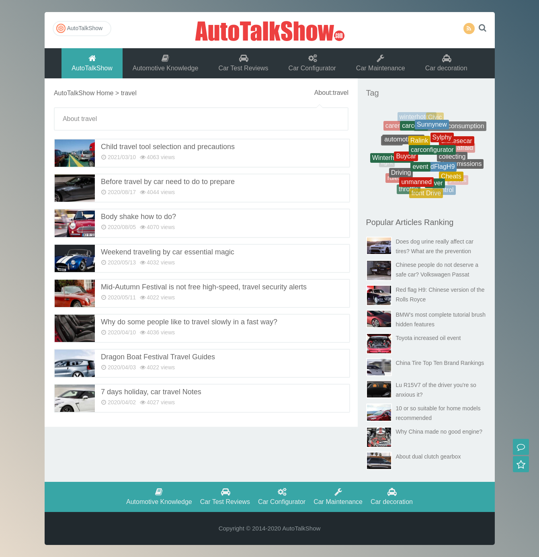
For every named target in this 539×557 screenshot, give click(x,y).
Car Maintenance (380, 63)
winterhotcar (417, 118)
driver (435, 185)
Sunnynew (432, 127)
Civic (435, 118)
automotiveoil (403, 142)
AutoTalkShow (270, 30)
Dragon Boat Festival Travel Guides (158, 357)
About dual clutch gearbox (428, 456)
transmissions (462, 165)
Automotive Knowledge (166, 63)
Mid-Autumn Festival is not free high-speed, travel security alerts (204, 287)
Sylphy (442, 140)
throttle (408, 189)
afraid (465, 148)
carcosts (414, 128)
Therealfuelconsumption (450, 127)
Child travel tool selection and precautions (168, 147)
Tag (372, 92)
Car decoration (446, 63)
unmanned (416, 184)
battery (459, 132)
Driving (401, 174)
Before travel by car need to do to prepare (168, 182)
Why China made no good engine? (439, 431)
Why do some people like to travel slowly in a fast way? (189, 322)
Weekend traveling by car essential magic (167, 252)
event (420, 170)
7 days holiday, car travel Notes (151, 392)
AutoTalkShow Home (84, 93)
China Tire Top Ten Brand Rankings (440, 363)
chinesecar (456, 142)
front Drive (426, 194)
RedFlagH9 (438, 169)
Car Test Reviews (243, 63)
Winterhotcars (392, 159)
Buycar (406, 159)
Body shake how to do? (138, 217)
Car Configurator (312, 63)
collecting (452, 159)
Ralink (419, 144)
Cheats (451, 178)
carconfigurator (432, 153)
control (444, 190)
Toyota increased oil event (428, 338)
